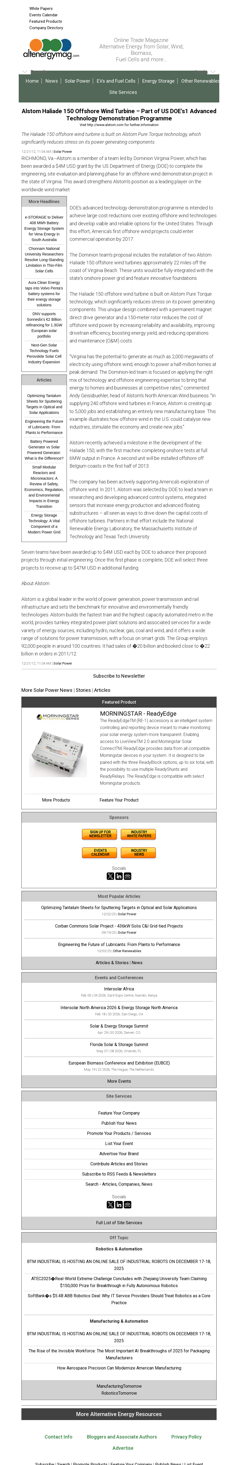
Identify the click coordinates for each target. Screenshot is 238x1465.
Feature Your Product (119, 800)
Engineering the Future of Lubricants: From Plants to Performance (44, 427)
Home (32, 81)
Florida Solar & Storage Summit (119, 1044)
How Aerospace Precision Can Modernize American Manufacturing (119, 1368)
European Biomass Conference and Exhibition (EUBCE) (119, 1063)
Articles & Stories (112, 962)
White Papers (41, 8)
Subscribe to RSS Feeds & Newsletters (119, 1174)
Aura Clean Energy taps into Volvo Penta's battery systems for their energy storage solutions (44, 293)
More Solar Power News (46, 690)
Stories (83, 690)
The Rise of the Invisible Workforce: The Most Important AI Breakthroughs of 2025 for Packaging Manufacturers (119, 1354)
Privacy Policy (186, 1437)
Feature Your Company (119, 1113)
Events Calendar (43, 15)
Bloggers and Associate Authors (122, 1437)
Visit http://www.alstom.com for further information (119, 125)
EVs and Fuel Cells (116, 81)
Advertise (123, 1448)
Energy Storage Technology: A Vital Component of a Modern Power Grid (44, 523)
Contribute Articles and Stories (119, 1163)
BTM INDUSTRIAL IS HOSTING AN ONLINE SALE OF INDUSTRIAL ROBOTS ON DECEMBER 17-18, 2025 (119, 1265)
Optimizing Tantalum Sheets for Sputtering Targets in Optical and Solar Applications (44, 404)
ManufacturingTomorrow (119, 1386)
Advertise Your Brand (119, 1153)
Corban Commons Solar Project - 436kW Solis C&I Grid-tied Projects (119, 926)
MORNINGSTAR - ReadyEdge (138, 713)
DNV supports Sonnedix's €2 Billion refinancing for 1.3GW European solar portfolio (44, 325)
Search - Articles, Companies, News (119, 1184)
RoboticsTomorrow (119, 1393)
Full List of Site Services (119, 1222)
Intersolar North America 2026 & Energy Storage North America (119, 1007)
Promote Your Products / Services (119, 1133)
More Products (56, 800)
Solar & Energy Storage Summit (119, 1026)
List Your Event (119, 1143)
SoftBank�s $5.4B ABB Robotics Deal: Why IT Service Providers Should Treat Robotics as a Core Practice (119, 1299)
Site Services (123, 92)
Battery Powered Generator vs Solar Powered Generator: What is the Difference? (44, 449)
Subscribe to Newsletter (119, 676)
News (51, 81)
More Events (119, 1081)
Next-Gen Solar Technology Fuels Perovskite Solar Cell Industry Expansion (44, 353)
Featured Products (45, 21)
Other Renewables (200, 81)
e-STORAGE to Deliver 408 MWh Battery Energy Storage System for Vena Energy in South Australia (44, 228)
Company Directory (46, 27)
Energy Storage (158, 81)
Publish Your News (119, 1123)
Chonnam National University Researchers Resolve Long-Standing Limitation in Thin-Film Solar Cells (44, 259)
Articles (102, 690)
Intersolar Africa (119, 988)
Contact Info (58, 1437)
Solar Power (77, 81)
